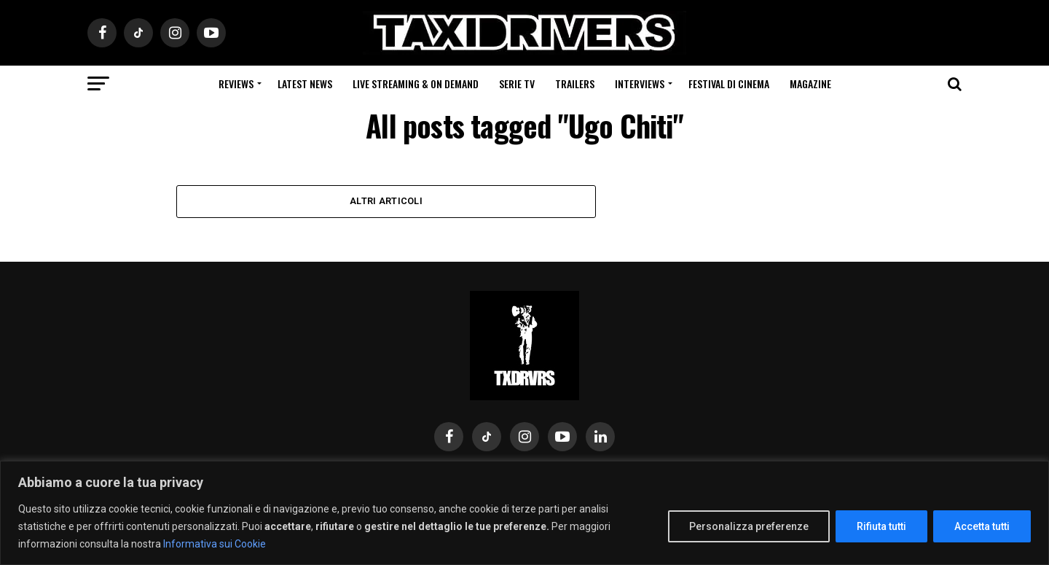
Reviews (236, 83)
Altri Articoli (386, 200)
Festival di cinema (728, 83)
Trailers (574, 83)
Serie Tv (517, 83)
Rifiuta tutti (881, 526)
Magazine (810, 83)
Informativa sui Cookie (214, 544)
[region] (524, 513)
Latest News (305, 83)
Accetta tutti (982, 526)
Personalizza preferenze (749, 526)
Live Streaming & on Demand (416, 83)
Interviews (639, 83)
